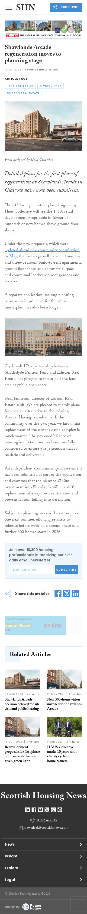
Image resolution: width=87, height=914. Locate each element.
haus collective (20, 86)
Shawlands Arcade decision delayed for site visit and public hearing (22, 704)
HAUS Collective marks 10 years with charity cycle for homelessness (62, 754)
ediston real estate (23, 93)
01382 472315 (46, 821)
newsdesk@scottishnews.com (46, 828)
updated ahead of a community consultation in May (42, 253)
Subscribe (66, 570)
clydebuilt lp (50, 86)
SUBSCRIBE (66, 7)
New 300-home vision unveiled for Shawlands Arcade (64, 704)
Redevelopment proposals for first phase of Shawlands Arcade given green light (22, 754)
